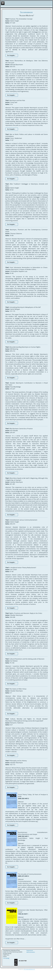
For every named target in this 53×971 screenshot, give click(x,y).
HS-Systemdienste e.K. (29, 969)
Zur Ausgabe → (11, 55)
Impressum (30, 950)
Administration (31, 952)
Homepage (6, 958)
